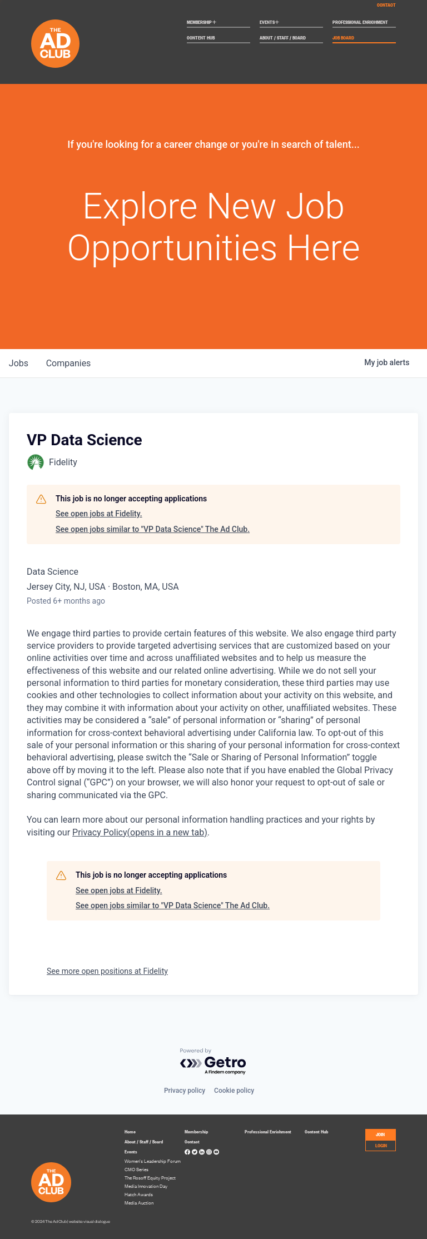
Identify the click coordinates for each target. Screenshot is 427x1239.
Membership (201, 22)
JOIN (380, 1134)
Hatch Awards (139, 1194)
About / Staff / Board (283, 38)
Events (269, 22)
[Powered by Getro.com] (213, 1062)
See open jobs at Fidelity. (99, 513)
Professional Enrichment (360, 22)
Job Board (343, 38)
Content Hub (201, 38)
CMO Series (136, 1169)
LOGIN (381, 1145)
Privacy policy (184, 1090)
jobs (18, 363)
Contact (386, 4)
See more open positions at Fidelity (107, 971)
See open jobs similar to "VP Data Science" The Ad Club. (153, 529)
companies (68, 363)
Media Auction (139, 1202)
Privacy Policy (139, 832)
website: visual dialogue (89, 1221)
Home (130, 1131)
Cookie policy (234, 1090)
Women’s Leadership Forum (153, 1160)
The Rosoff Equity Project (150, 1177)
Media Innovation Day (146, 1185)
